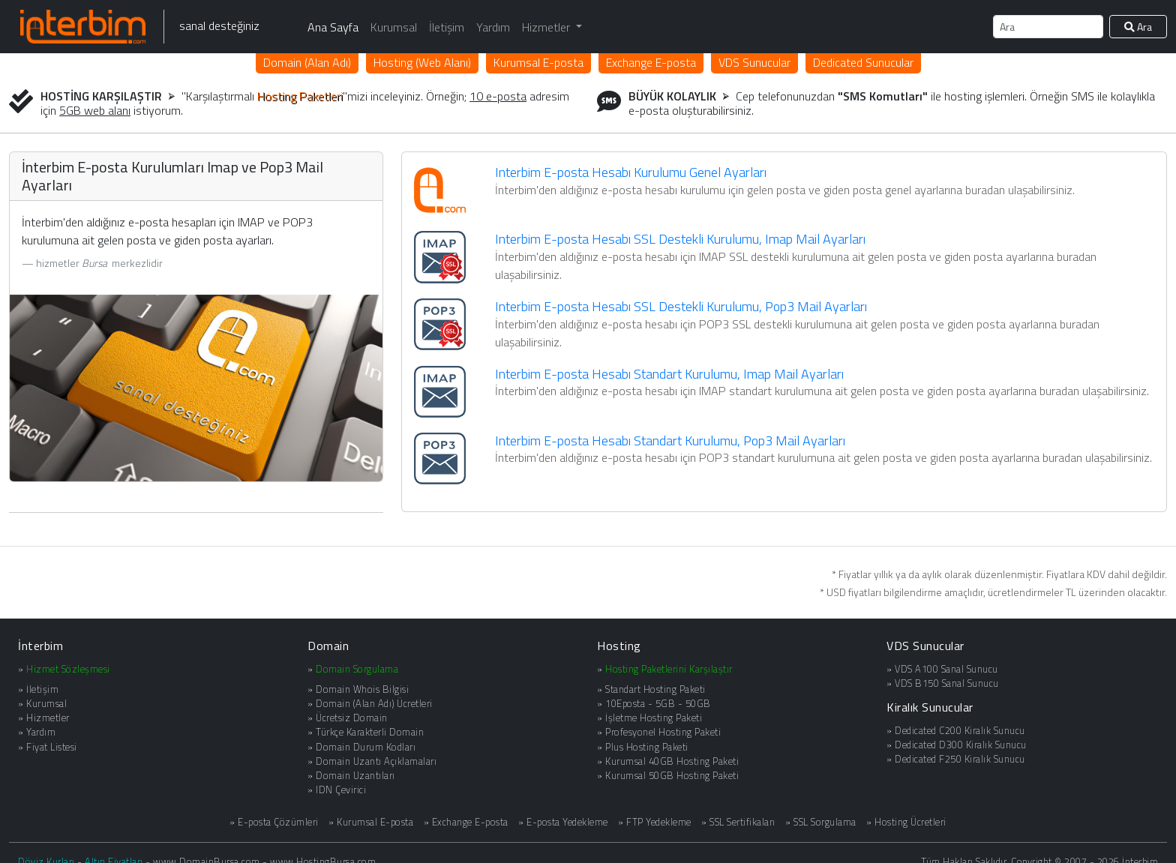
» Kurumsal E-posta (370, 822)
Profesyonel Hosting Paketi (663, 731)
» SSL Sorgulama (820, 822)
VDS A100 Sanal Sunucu (946, 668)
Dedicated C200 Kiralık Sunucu (960, 730)
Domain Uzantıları (355, 775)
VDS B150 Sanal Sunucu (947, 683)
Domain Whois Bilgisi (362, 689)
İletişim (446, 27)
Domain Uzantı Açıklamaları (376, 761)
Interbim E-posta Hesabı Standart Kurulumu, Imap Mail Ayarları (669, 374)
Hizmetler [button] (547, 27)
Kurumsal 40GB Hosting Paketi (672, 761)
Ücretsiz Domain (352, 717)
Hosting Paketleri (300, 96)
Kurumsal (393, 27)
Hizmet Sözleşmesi (68, 668)
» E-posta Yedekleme (563, 822)
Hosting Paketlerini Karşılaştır (669, 668)
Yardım (493, 27)
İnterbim (40, 646)
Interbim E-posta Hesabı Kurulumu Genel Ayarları (630, 172)
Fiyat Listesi (51, 746)
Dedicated (863, 62)
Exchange (651, 62)
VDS (754, 62)
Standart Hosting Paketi (655, 689)
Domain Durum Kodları (366, 746)
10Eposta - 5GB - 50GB (658, 703)
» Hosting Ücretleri (906, 822)
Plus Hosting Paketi (646, 746)
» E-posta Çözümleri (274, 822)
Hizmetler (48, 717)
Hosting (422, 62)
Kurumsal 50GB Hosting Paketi (672, 775)
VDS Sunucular (925, 646)
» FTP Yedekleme (655, 822)
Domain (307, 62)
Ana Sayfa (333, 27)
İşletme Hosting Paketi (653, 717)
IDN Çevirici (341, 789)
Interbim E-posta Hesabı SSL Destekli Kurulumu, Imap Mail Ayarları (680, 239)
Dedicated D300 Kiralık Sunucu (961, 744)
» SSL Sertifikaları (738, 822)
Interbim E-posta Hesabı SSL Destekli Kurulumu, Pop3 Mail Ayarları (681, 306)
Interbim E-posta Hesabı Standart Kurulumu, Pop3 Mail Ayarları (670, 440)
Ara (1138, 26)
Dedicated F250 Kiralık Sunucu (960, 758)
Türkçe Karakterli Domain (370, 731)
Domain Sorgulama (357, 668)
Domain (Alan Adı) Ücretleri (374, 703)
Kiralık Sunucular (930, 707)
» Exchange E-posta (466, 822)
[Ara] (1048, 26)
